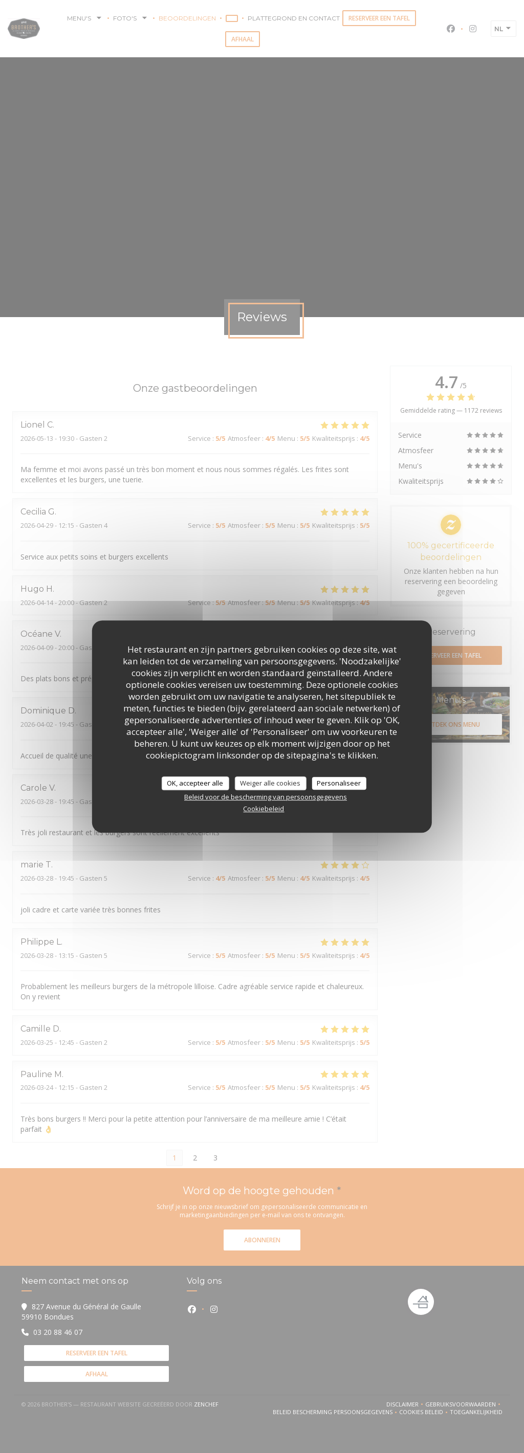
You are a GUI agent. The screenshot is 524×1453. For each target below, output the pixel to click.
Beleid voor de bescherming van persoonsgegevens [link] (265, 796)
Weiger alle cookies (270, 783)
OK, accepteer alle (195, 783)
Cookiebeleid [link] (263, 808)
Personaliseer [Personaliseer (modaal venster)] (339, 783)
